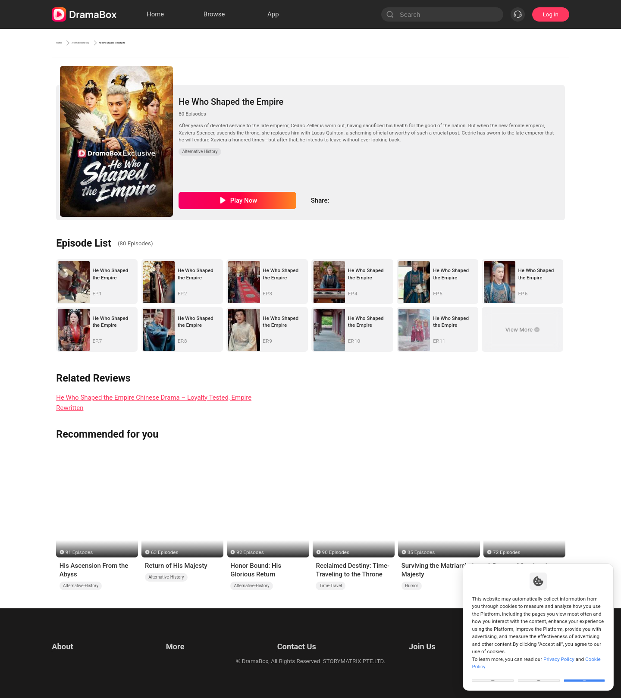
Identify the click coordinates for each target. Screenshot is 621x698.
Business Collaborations (283, 648)
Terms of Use (69, 637)
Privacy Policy (69, 648)
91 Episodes (79, 552)
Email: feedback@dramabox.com (295, 637)
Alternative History (111, 43)
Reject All (538, 674)
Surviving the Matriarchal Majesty (437, 570)
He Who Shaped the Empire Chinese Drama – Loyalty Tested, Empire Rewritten (153, 403)
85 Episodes (421, 552)
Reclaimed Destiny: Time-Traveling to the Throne (352, 570)
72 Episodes (506, 552)
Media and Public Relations (287, 658)
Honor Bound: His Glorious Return (255, 570)
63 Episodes (164, 552)
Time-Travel (331, 585)
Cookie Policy (69, 658)
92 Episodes (249, 552)
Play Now (243, 200)
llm (168, 648)
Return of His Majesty (176, 566)
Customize (493, 674)
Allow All (585, 674)
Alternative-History (80, 585)
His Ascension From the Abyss (94, 570)
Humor (411, 585)
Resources (177, 637)
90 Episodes (335, 552)
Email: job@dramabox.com (432, 637)
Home (64, 43)
